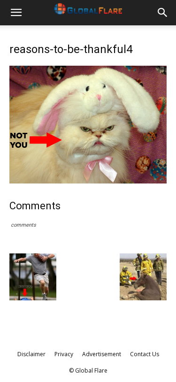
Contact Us (144, 354)
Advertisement (101, 354)
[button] (16, 12)
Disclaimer (31, 354)
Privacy (63, 354)
